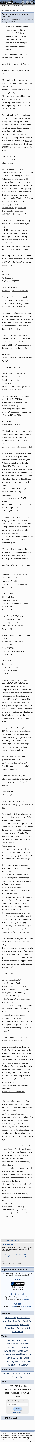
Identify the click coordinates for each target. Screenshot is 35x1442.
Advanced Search (17, 1412)
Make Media (20, 1386)
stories (13, 1307)
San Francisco (12, 1324)
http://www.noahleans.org (19, 932)
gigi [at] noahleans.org (14, 929)
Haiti (15, 1373)
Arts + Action (12, 1344)
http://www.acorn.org (10, 405)
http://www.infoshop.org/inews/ (13, 763)
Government (9, 1354)
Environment (10, 1351)
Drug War (24, 1344)
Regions (6, 1313)
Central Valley (23, 1317)
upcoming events (25, 1307)
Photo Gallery (24, 1389)
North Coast (10, 1317)
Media (19, 1358)
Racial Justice (13, 1365)
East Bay (17, 1321)
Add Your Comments (10, 1240)
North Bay (7, 1321)
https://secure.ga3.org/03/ (11, 980)
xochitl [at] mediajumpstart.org (13, 214)
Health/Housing (24, 1354)
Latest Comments (7, 1245)
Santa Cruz (10, 1328)
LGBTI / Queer (11, 1361)
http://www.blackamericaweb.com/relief (17, 447)
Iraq (20, 1373)
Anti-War (23, 1340)
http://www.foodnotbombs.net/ (13, 1092)
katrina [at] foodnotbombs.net (13, 1130)
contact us (25, 1299)
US (28, 1328)
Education (11, 1347)
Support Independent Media (15, 1269)
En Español (22, 1347)
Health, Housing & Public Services (14, 10)
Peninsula (24, 1324)
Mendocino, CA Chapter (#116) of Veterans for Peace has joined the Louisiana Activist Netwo (16, 1257)
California (21, 1328)
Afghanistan (17, 1377)
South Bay (27, 1321)
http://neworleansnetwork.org (13, 1206)
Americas (7, 1373)
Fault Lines (26, 1393)
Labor (26, 1358)
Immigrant (10, 1358)
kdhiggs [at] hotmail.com (11, 204)
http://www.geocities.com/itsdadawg (15, 291)
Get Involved (10, 1389)
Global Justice (24, 1351)
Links (17, 1396)
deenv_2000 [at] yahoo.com (12, 211)
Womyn (24, 1365)
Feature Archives (11, 1393)
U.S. (2, 10)
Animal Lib (13, 1340)
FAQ (11, 1386)
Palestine (27, 1373)
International (17, 1331)
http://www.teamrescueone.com (13, 533)
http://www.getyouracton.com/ (13, 1040)
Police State (25, 1361)
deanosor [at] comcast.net (21, 19)
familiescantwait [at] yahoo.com (14, 208)
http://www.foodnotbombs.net (13, 1114)
